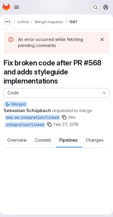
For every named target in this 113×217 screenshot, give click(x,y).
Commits (43, 140)
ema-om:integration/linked (32, 117)
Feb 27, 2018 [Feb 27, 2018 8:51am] (66, 124)
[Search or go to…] (95, 7)
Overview (17, 140)
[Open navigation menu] (16, 7)
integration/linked (25, 124)
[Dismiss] (102, 39)
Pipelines (68, 140)
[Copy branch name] (64, 117)
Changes (95, 140)
